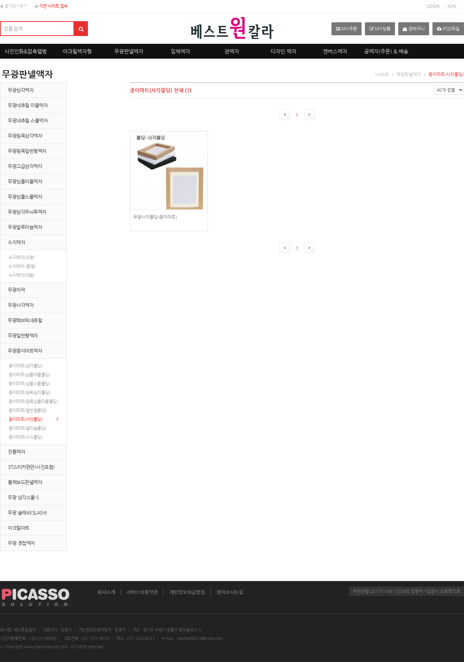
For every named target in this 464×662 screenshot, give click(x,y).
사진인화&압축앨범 (25, 51)
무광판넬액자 (128, 51)
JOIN (451, 6)
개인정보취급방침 (187, 592)
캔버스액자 (335, 51)
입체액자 (180, 51)
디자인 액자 (283, 51)
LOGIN (433, 6)
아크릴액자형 (77, 51)
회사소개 (106, 592)
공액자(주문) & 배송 (386, 51)
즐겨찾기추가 (13, 6)
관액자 (232, 51)
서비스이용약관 (142, 592)
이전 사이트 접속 (51, 6)
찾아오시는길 (229, 592)
